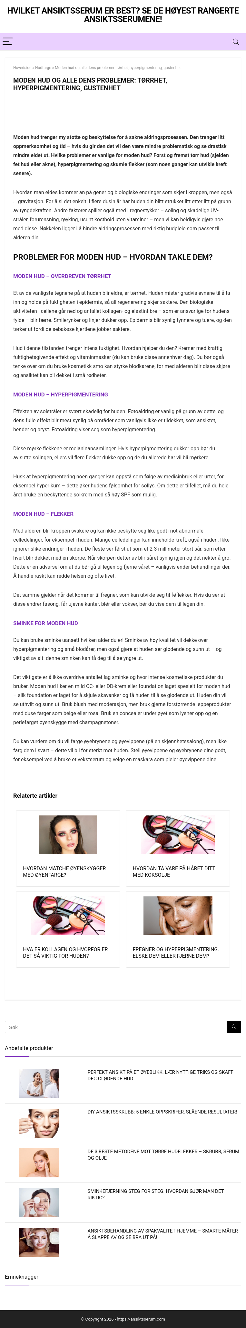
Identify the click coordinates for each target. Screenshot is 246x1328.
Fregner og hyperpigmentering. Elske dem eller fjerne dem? (176, 952)
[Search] (236, 41)
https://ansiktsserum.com (141, 1319)
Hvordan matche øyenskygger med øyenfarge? (64, 871)
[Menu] (7, 41)
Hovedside (22, 67)
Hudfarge (43, 67)
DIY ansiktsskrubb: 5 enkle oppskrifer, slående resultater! (162, 1112)
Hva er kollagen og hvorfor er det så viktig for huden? (65, 952)
